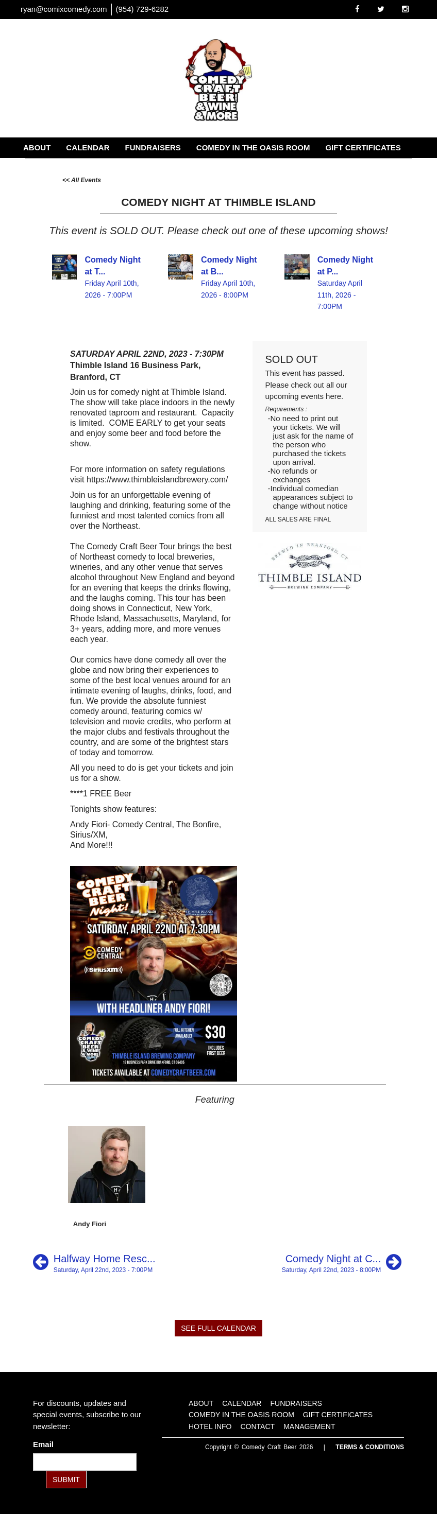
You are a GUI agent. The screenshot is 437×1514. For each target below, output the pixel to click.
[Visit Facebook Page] (357, 9)
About (37, 147)
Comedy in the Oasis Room (253, 147)
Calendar (87, 147)
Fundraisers (153, 147)
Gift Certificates (362, 147)
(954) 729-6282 (142, 9)
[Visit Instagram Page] (405, 9)
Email (45, 1444)
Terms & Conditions (369, 1447)
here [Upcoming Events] (333, 396)
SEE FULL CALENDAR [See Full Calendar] (218, 1328)
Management (166, 168)
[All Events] (81, 179)
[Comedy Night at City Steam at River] (341, 1262)
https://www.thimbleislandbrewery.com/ (157, 479)
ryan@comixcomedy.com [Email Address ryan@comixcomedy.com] (64, 9)
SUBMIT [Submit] (66, 1479)
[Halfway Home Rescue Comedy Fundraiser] (94, 1262)
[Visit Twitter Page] (380, 9)
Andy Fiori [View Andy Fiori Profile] (89, 1224)
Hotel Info (46, 168)
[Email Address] (85, 1462)
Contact (104, 168)
